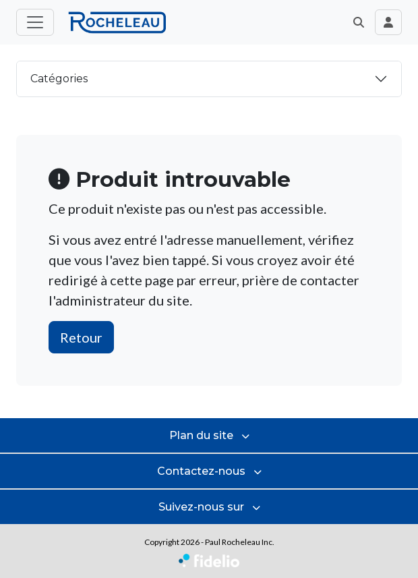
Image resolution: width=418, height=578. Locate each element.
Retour (81, 337)
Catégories (59, 78)
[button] (358, 22)
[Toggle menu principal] (35, 22)
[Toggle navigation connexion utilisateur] (388, 22)
